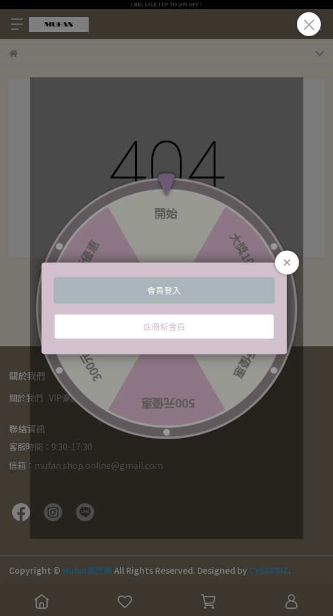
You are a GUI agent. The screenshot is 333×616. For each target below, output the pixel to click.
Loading (166, 308)
